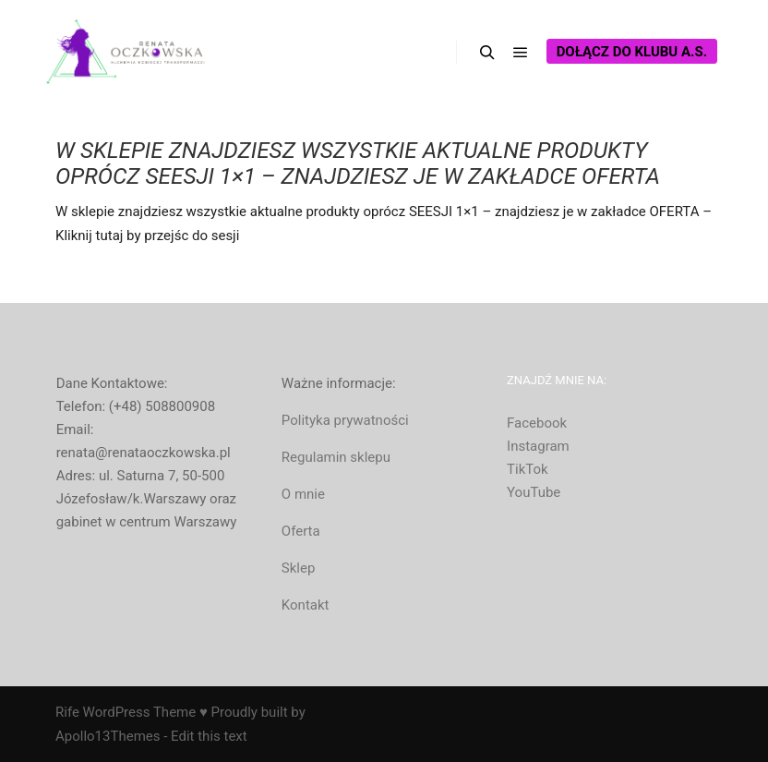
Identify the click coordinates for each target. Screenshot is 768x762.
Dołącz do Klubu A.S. (632, 51)
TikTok (527, 469)
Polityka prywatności (345, 420)
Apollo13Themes (108, 736)
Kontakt (306, 605)
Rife (67, 712)
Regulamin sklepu (336, 457)
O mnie (303, 494)
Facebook (537, 423)
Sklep (299, 568)
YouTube (533, 492)
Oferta (301, 531)
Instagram (538, 446)
